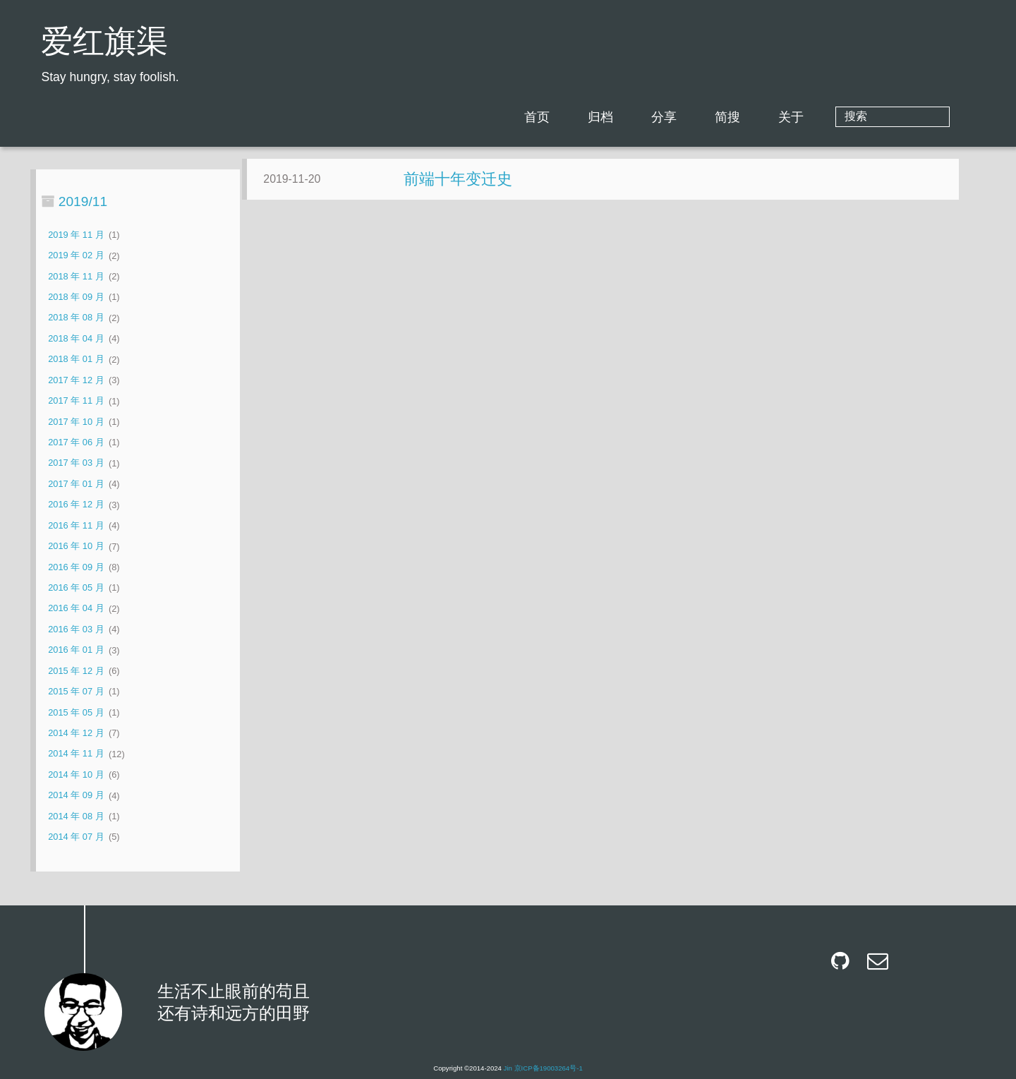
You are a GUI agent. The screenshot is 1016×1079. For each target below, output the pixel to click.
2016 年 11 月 (76, 525)
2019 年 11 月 (76, 234)
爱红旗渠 (104, 44)
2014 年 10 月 (76, 774)
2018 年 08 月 (76, 318)
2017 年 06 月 (76, 442)
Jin (508, 1068)
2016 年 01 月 (76, 650)
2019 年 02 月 (76, 256)
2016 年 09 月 (76, 567)
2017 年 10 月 (76, 421)
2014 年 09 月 (76, 795)
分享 (720, 117)
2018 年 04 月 (76, 338)
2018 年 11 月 (76, 276)
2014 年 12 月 (76, 733)
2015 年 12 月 (76, 670)
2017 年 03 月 (76, 463)
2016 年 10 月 (76, 546)
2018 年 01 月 (76, 359)
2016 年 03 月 (76, 629)
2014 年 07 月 (76, 836)
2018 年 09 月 (76, 296)
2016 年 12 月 (76, 505)
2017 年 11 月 (76, 401)
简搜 (784, 117)
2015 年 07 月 (76, 691)
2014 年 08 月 (76, 816)
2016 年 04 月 (76, 608)
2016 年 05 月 (76, 587)
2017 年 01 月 (76, 483)
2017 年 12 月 (76, 380)
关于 (847, 117)
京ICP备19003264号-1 (548, 1068)
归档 (657, 117)
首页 (593, 117)
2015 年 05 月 (76, 712)
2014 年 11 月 (76, 754)
